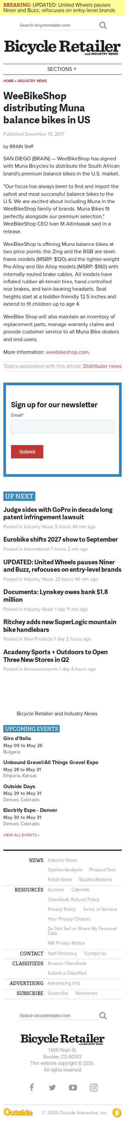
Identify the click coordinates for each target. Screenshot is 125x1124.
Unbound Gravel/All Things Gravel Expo (50, 762)
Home (8, 81)
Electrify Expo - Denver (30, 810)
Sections (62, 69)
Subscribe (58, 993)
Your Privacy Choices (69, 919)
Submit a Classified (67, 973)
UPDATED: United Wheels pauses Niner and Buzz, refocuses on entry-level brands (59, 8)
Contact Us (95, 953)
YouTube (73, 1088)
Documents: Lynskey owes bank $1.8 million (55, 595)
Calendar (80, 889)
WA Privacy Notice (66, 943)
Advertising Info (64, 983)
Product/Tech (102, 870)
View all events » (21, 835)
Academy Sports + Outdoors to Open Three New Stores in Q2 (55, 655)
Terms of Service (100, 909)
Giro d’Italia (17, 738)
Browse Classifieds (67, 963)
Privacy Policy (62, 909)
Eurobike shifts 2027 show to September (60, 539)
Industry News (32, 81)
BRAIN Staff (21, 146)
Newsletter (86, 993)
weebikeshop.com (67, 352)
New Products (38, 639)
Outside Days (19, 786)
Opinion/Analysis (65, 870)
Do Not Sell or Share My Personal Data (82, 931)
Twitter (52, 1088)
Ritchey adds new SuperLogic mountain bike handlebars (59, 625)
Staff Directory (62, 953)
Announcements (41, 669)
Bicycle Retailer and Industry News (57, 713)
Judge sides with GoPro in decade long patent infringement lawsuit (58, 513)
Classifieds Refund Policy (73, 899)
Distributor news (102, 366)
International (36, 549)
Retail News (60, 879)
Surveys (56, 889)
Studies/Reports (95, 879)
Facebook (32, 1088)
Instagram (94, 1088)
